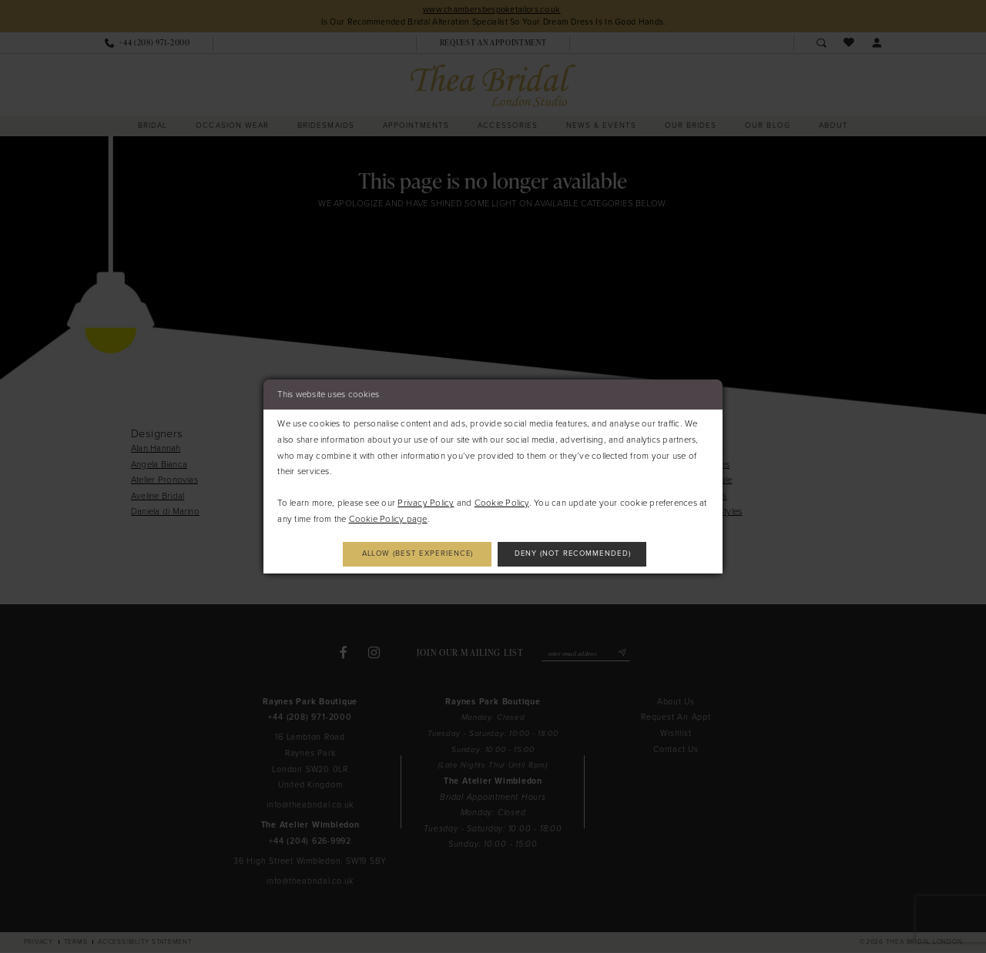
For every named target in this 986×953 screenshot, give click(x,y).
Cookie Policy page (388, 518)
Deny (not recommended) (581, 554)
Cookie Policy (502, 502)
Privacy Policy (425, 502)
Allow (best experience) (410, 554)
